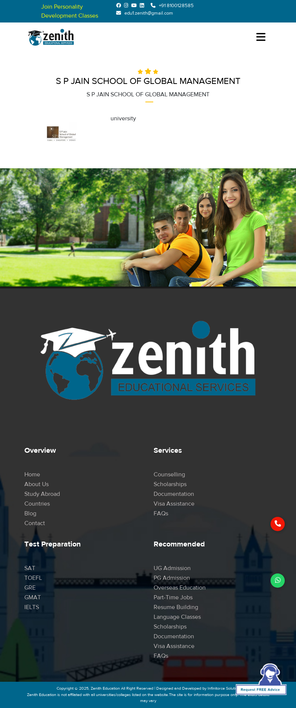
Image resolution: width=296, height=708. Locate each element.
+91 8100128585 (176, 6)
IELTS (31, 607)
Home (32, 474)
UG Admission (172, 568)
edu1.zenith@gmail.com (148, 13)
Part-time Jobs (173, 597)
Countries (37, 503)
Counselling (169, 474)
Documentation (174, 494)
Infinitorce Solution (224, 688)
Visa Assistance (174, 503)
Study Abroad (42, 494)
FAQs (161, 513)
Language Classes (177, 617)
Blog (30, 513)
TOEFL (33, 578)
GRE (30, 587)
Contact (34, 523)
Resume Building (176, 607)
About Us (36, 484)
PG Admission (172, 578)
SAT (29, 568)
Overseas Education (180, 587)
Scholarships (170, 484)
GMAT (32, 597)
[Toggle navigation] (260, 37)
